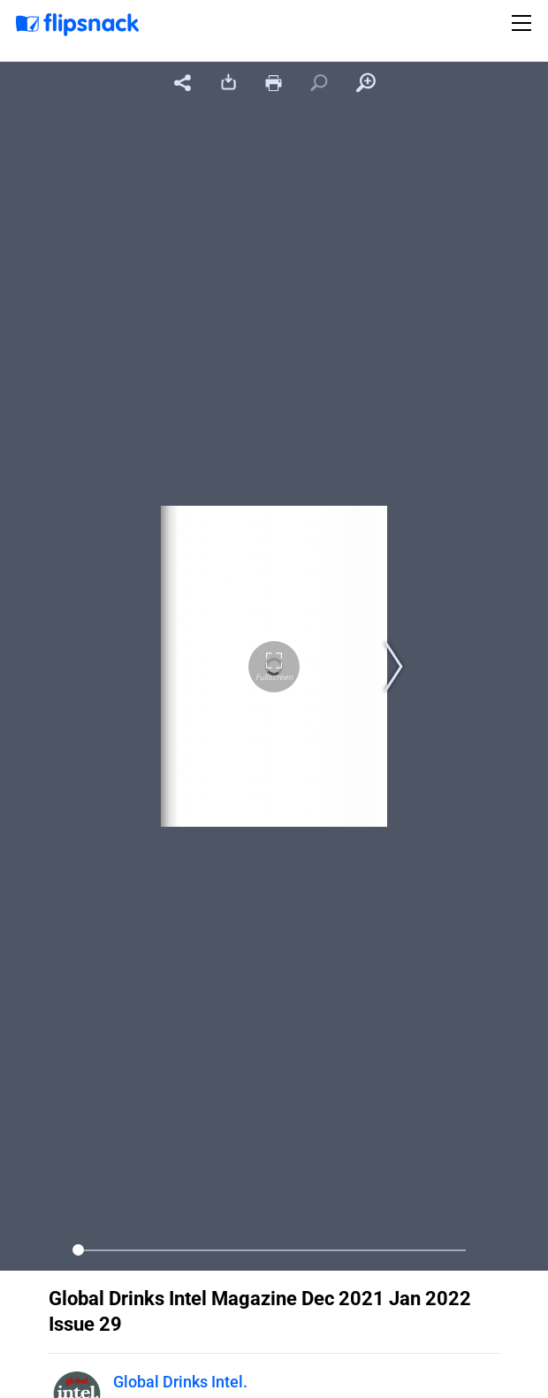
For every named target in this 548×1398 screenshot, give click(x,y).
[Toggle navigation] (524, 23)
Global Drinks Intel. (180, 1381)
